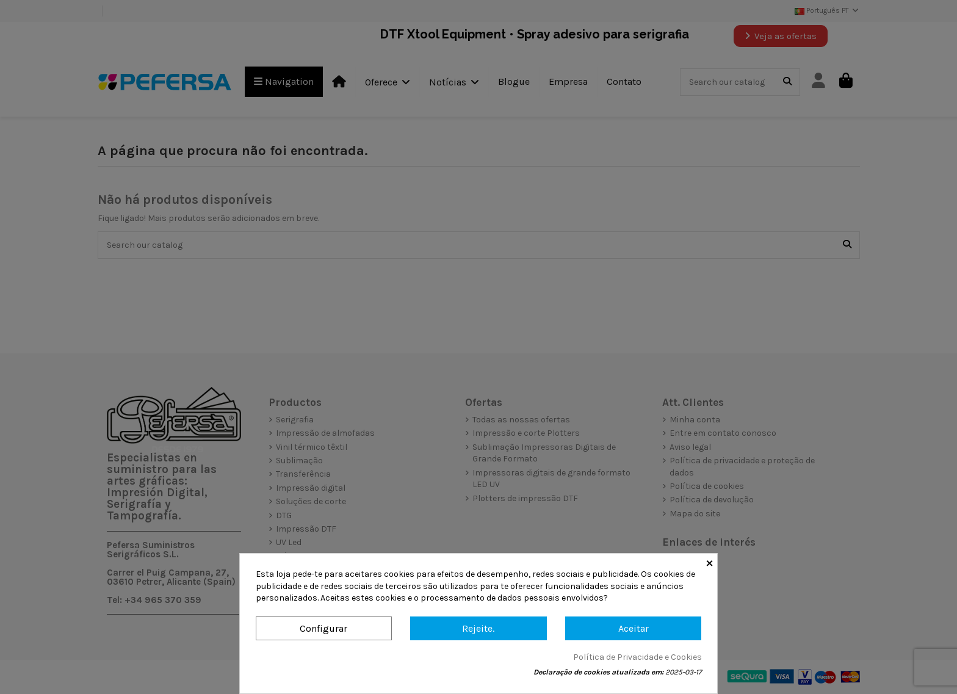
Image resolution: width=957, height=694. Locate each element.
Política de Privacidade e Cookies (637, 657)
